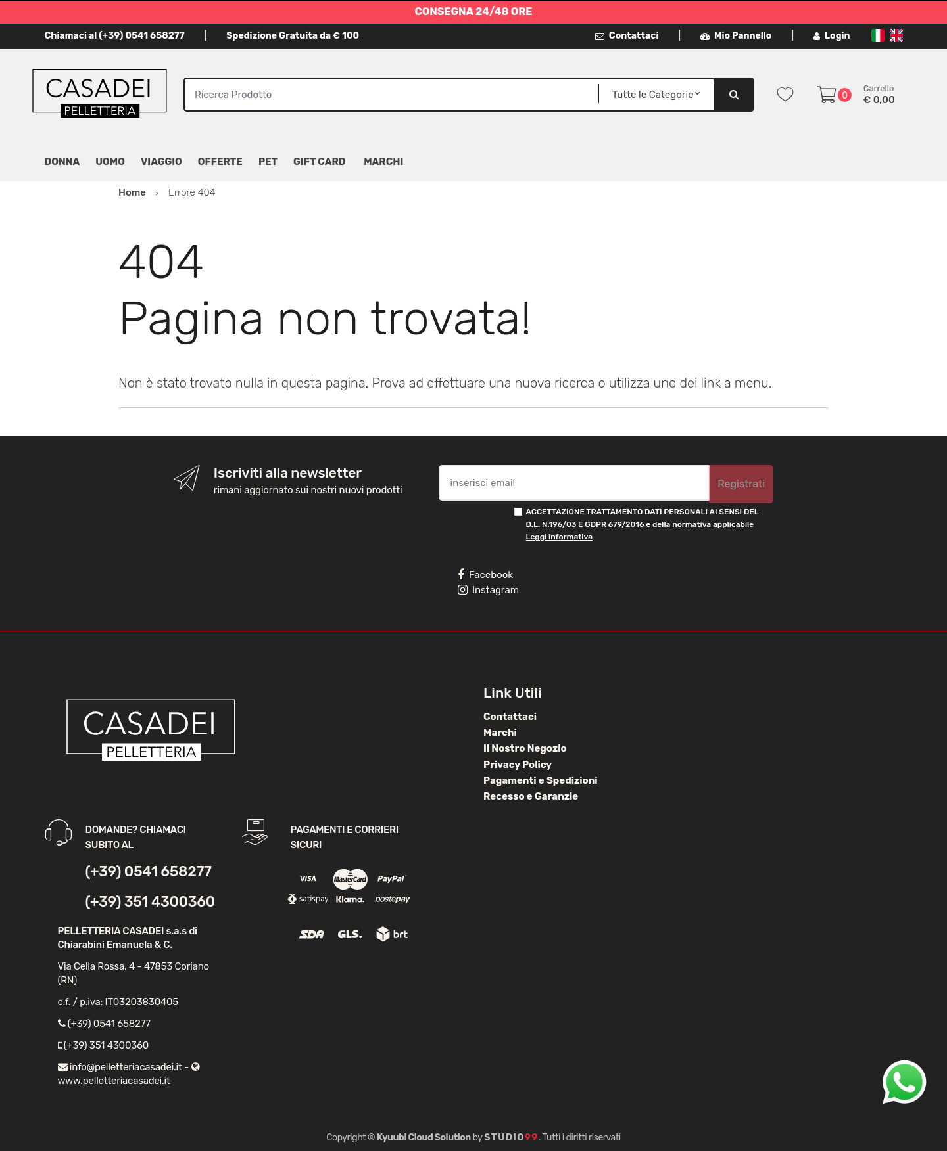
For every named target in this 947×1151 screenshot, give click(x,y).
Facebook (485, 575)
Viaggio (161, 162)
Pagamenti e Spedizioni (540, 780)
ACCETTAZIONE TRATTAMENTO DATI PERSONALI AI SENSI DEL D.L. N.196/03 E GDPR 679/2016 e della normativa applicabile (642, 524)
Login (831, 35)
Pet (268, 162)
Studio (511, 1137)
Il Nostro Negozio (525, 748)
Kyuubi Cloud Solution (424, 1137)
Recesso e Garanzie (530, 796)
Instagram (488, 590)
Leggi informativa (559, 536)
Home (132, 192)
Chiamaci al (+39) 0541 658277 (115, 35)
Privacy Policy (517, 765)
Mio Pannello (736, 35)
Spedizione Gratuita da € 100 (292, 35)
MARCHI (383, 162)
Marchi (500, 732)
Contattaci (627, 35)
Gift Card (319, 162)
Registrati (741, 484)
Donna (62, 162)
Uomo (110, 162)
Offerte (220, 162)
